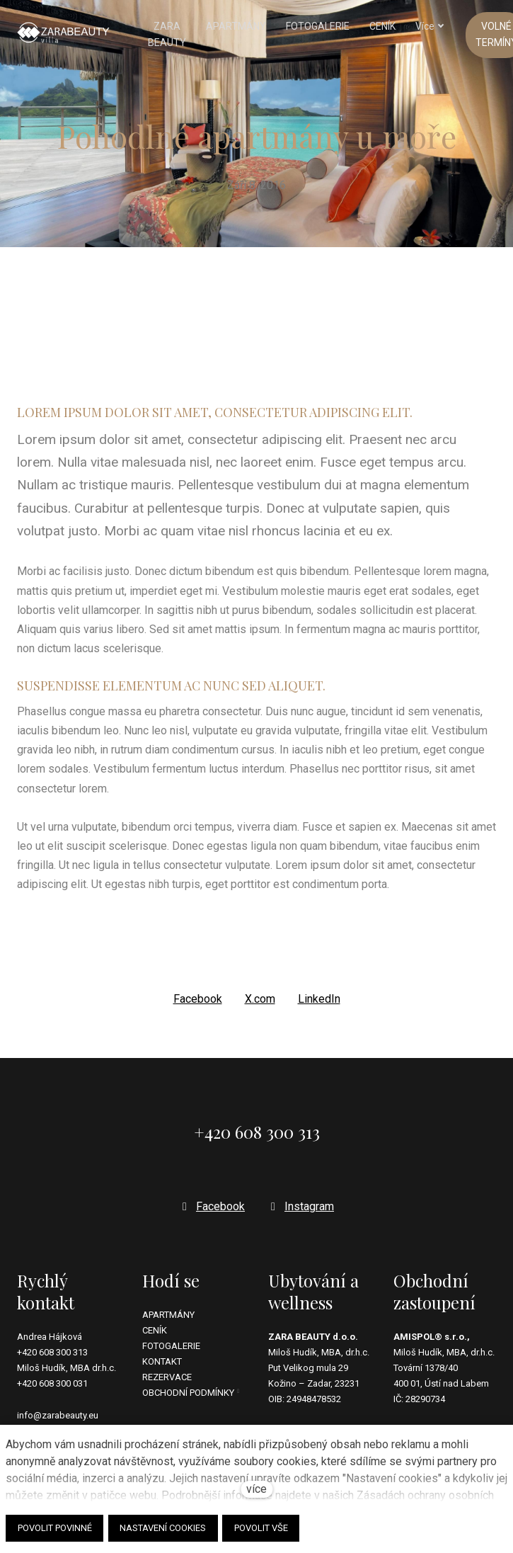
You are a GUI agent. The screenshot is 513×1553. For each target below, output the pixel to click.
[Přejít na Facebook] (212, 1206)
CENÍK (154, 1330)
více (256, 1489)
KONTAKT (162, 1362)
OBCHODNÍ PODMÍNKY (188, 1393)
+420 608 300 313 (52, 1353)
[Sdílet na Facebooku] (197, 1006)
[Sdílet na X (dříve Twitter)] (260, 1006)
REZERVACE (167, 1377)
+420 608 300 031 (52, 1384)
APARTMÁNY (168, 1314)
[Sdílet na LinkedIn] (319, 1006)
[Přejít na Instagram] (300, 1206)
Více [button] (405, 27)
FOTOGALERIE (171, 1346)
